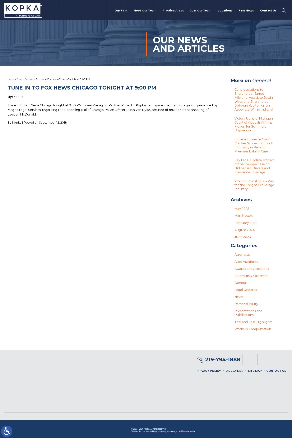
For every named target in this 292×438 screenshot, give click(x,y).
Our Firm (119, 11)
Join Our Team (200, 11)
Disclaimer (234, 371)
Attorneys (242, 254)
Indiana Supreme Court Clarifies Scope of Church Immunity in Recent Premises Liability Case (253, 145)
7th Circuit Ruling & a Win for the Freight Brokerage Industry (254, 185)
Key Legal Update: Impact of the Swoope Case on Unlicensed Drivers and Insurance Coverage (254, 166)
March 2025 (243, 216)
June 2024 (242, 237)
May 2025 (241, 209)
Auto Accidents (246, 262)
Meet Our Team (143, 11)
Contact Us (268, 11)
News (238, 297)
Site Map (255, 371)
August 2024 (244, 230)
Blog (19, 79)
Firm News (245, 11)
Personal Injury (246, 304)
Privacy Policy (209, 371)
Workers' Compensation (252, 329)
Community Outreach (251, 276)
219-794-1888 (222, 359)
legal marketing (159, 431)
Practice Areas (172, 11)
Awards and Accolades (251, 269)
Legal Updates (245, 290)
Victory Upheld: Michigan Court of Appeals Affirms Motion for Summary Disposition (253, 124)
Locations (224, 11)
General (29, 79)
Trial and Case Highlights (253, 322)
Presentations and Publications (248, 313)
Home (11, 79)
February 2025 (245, 223)
